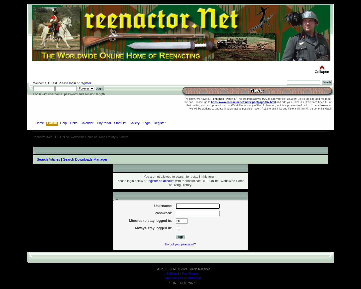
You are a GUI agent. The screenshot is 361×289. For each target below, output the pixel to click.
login (72, 83)
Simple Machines (199, 268)
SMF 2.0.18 (162, 268)
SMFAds (172, 273)
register (85, 83)
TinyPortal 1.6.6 (174, 277)
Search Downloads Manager (85, 159)
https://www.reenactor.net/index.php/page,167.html (243, 102)
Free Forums (190, 273)
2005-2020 (194, 277)
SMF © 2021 (179, 268)
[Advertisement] (180, 145)
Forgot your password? (180, 244)
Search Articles (48, 159)
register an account (160, 181)
